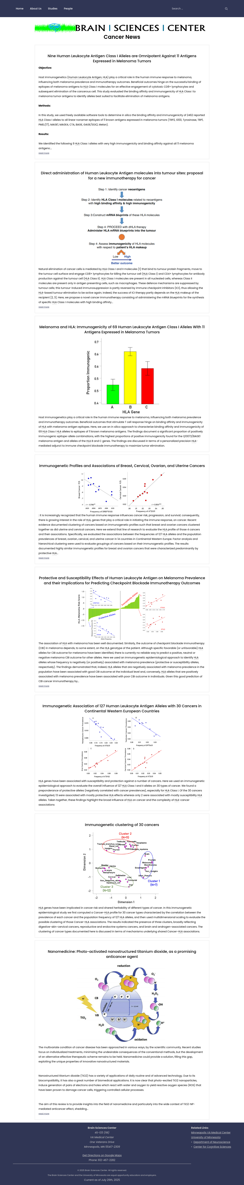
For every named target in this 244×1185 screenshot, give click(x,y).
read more (44, 153)
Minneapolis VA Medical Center (211, 1132)
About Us (35, 8)
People (68, 8)
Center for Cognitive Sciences (212, 1147)
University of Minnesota (205, 1137)
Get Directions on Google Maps (102, 1155)
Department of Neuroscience (212, 1142)
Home (19, 8)
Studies (52, 8)
